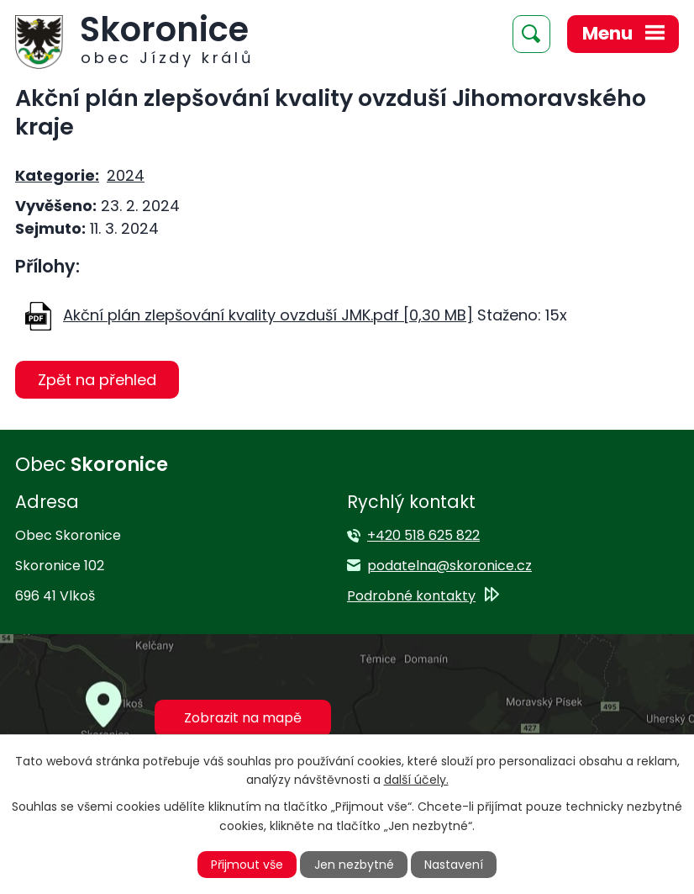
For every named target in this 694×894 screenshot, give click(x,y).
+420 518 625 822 (423, 535)
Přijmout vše (247, 864)
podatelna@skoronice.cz (449, 565)
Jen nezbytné (354, 864)
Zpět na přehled (97, 379)
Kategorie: (57, 175)
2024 (126, 175)
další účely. (416, 779)
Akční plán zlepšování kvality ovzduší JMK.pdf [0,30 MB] (268, 314)
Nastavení (453, 864)
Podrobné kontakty (411, 596)
